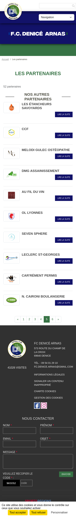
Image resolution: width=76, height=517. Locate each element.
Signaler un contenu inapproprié (49, 383)
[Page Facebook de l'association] (37, 405)
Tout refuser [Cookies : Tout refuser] (38, 512)
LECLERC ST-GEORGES (41, 254)
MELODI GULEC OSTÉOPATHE (46, 150)
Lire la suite (64, 114)
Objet (45, 438)
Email (8, 438)
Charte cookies (45, 391)
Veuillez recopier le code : (18, 476)
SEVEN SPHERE (34, 233)
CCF (25, 129)
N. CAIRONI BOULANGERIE (43, 296)
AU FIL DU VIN (33, 192)
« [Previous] (17, 319)
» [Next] (58, 319)
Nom (7, 425)
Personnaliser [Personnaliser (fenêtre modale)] (59, 512)
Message (10, 452)
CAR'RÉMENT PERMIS (39, 275)
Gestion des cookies (48, 397)
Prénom (47, 425)
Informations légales (49, 374)
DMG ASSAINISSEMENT (40, 171)
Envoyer (66, 474)
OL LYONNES (32, 212)
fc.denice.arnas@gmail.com (53, 366)
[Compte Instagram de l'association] (44, 405)
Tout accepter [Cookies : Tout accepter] (18, 512)
